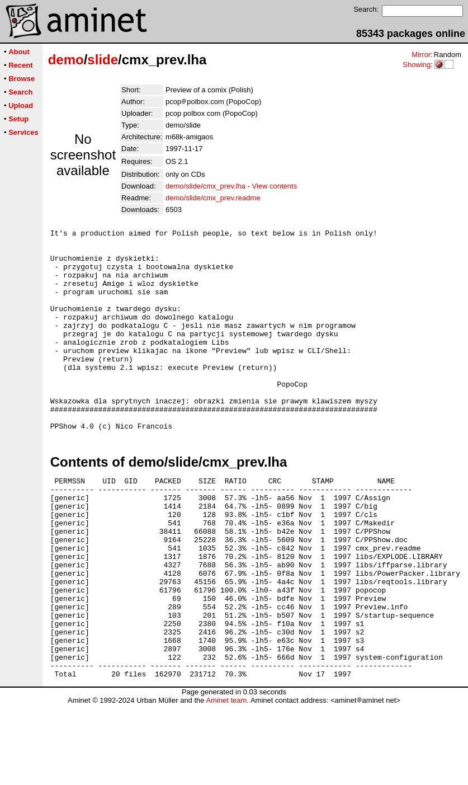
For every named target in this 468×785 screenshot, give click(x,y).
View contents (274, 186)
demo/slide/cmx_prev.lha (205, 186)
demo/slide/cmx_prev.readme (213, 198)
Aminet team (226, 781)
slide (102, 59)
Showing (417, 64)
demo (66, 59)
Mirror (421, 54)
